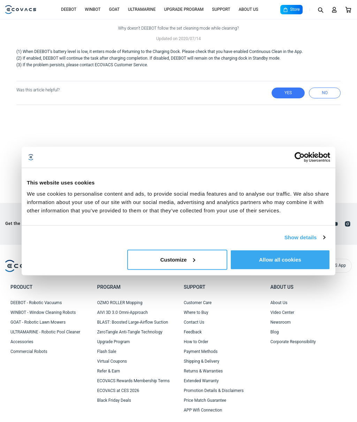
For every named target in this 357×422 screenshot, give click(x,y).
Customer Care (198, 302)
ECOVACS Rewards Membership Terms (133, 380)
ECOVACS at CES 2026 (118, 390)
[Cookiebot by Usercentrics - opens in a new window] (299, 157)
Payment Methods (201, 351)
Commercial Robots (28, 351)
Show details (300, 237)
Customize (177, 259)
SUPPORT (221, 9)
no (325, 92)
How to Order (196, 341)
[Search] (320, 9)
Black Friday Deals (114, 400)
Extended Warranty (201, 380)
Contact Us (194, 322)
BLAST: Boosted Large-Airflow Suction (132, 322)
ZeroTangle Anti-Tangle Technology (129, 332)
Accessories (21, 341)
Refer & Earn (108, 371)
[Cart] (348, 9)
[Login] (334, 9)
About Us (279, 302)
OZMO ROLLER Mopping (120, 302)
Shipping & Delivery (201, 361)
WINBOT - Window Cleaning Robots (43, 312)
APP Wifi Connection (203, 410)
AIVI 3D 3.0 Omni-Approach (122, 312)
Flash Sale (106, 351)
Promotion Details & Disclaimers (214, 390)
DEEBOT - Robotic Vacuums (36, 302)
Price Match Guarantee (205, 400)
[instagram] (347, 224)
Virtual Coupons (112, 361)
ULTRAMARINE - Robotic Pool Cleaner (45, 332)
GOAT (114, 9)
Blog (275, 332)
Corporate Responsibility (293, 341)
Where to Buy (196, 312)
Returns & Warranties (203, 371)
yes (288, 92)
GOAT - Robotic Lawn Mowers (38, 322)
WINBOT (92, 9)
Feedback (193, 332)
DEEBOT (68, 9)
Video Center (283, 312)
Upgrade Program (113, 341)
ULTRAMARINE (141, 9)
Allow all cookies (280, 259)
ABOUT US (248, 9)
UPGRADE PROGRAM (184, 9)
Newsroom (281, 322)
